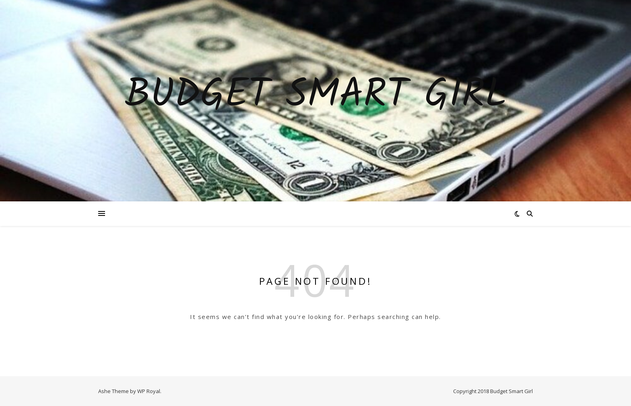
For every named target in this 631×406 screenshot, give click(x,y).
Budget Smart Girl (316, 96)
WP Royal (148, 391)
